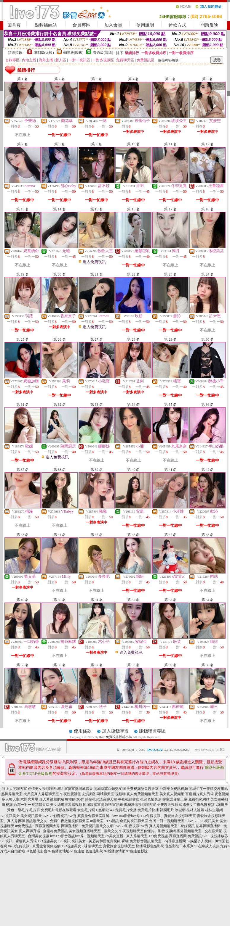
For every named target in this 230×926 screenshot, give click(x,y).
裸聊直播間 (178, 836)
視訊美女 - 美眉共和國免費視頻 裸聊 (100, 841)
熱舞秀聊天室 (12, 794)
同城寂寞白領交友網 (110, 789)
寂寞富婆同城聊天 (78, 789)
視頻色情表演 (151, 799)
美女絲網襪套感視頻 (66, 805)
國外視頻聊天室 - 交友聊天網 (199, 831)
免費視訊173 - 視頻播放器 (208, 836)
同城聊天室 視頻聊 (111, 794)
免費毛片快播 (148, 810)
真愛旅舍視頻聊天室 (119, 846)
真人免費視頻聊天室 (143, 794)
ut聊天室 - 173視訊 (104, 821)
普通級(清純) (103, 53)
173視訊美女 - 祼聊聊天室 (82, 846)
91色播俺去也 (36, 851)
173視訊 (64, 841)
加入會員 (113, 25)
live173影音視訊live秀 (59, 816)
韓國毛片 (167, 810)
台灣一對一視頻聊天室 (31, 805)
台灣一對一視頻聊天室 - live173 (173, 821)
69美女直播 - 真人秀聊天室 (127, 836)
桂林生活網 (214, 810)
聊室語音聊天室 (174, 799)
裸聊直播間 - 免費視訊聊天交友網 (87, 826)
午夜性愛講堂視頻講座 (77, 794)
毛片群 (34, 810)
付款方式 (177, 25)
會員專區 (81, 25)
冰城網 (180, 810)
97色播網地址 (58, 851)
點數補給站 (46, 25)
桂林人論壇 (195, 810)
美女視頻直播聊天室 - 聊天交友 (93, 831)
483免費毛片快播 (123, 810)
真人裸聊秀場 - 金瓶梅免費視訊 (43, 831)
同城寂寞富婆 (93, 805)
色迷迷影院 (94, 851)
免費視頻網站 (199, 799)
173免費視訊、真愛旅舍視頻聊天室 (168, 816)
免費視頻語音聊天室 (143, 789)
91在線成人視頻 (206, 846)
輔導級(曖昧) (73, 53)
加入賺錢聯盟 (115, 731)
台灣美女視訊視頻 (173, 789)
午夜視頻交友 (128, 799)
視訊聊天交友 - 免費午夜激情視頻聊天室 (57, 821)
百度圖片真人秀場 (199, 794)
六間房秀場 (29, 799)
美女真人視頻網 (171, 794)
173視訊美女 (10, 816)
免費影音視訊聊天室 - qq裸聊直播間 (158, 841)
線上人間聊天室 (14, 789)
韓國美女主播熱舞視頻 (197, 805)
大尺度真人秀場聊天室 (41, 794)
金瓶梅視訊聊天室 (134, 821)
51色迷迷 (77, 851)
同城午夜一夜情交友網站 (208, 789)
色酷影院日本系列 (179, 846)
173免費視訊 (158, 836)
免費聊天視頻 (167, 805)
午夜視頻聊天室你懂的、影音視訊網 (147, 831)
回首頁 (14, 25)
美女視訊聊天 (31, 816)
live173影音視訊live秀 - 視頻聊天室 (77, 836)
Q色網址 (102, 810)
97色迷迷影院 (137, 851)
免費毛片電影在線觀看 (58, 810)
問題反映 (209, 25)
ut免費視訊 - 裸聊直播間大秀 (37, 826)
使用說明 (145, 25)
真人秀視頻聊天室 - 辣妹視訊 (172, 826)
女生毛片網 (86, 810)
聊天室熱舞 (114, 805)
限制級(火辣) (44, 53)
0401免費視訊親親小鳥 (115, 737)
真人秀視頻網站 (51, 799)
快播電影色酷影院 (150, 846)
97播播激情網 (114, 851)
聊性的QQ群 (74, 799)
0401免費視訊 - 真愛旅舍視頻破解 (34, 846)
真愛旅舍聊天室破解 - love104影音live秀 (108, 816)
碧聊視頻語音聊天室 (101, 799)
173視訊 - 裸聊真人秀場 (18, 841)
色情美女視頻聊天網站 (45, 789)
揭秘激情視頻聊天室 (140, 805)
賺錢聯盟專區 (152, 731)
